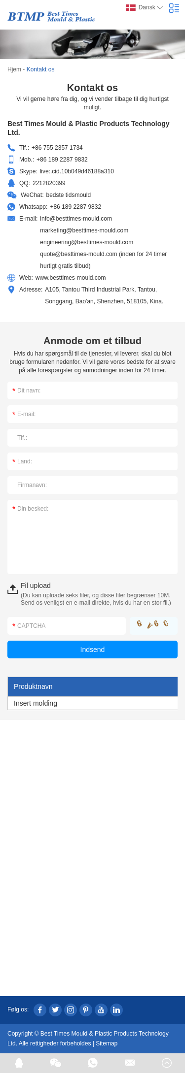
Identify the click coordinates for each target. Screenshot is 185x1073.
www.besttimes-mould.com (71, 277)
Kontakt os (41, 69)
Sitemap (106, 1043)
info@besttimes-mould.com (76, 218)
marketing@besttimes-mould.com (84, 230)
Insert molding (35, 703)
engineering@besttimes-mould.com (86, 242)
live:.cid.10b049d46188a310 (77, 171)
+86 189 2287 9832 (75, 206)
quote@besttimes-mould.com (78, 254)
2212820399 (49, 183)
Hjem (14, 69)
